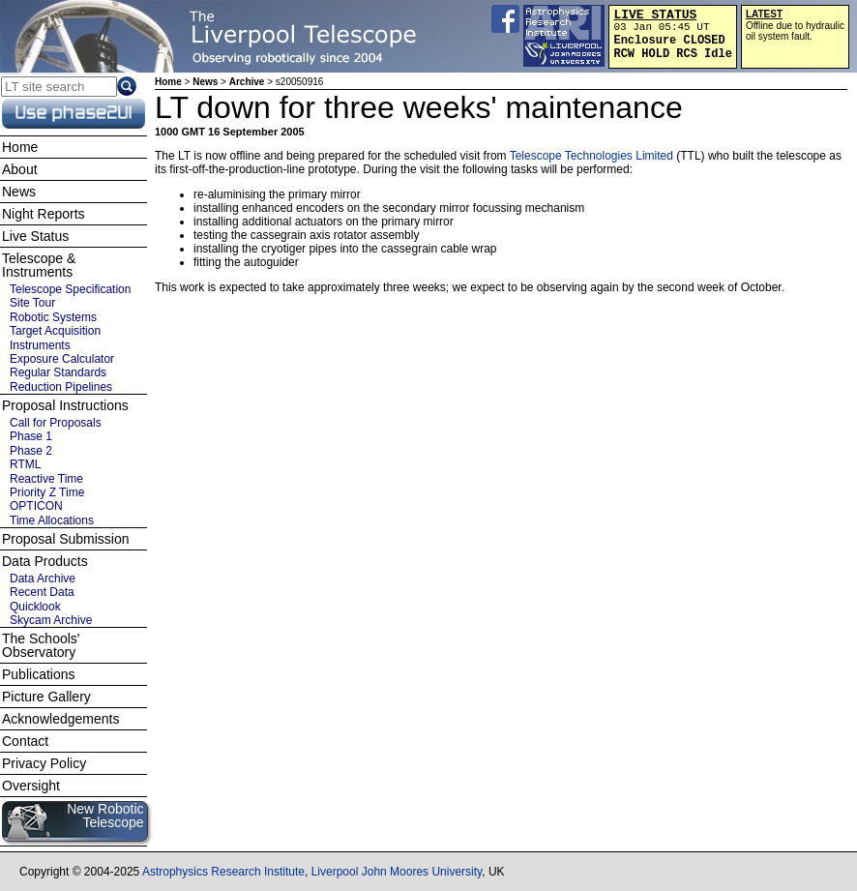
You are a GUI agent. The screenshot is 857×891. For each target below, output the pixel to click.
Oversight (31, 785)
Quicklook (35, 606)
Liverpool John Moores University (397, 871)
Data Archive (42, 578)
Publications (38, 674)
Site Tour (32, 303)
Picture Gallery (46, 696)
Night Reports (43, 214)
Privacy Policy (44, 763)
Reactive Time (46, 479)
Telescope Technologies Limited (591, 156)
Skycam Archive (51, 620)
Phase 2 (31, 451)
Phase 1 (31, 436)
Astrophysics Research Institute (223, 871)
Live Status (35, 236)
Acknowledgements (60, 719)
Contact (25, 741)
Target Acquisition (55, 331)
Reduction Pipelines (61, 387)
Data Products (45, 561)
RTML (25, 464)
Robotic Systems (53, 317)
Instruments (40, 345)
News (205, 81)
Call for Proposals (56, 423)
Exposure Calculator (62, 359)
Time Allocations (52, 520)
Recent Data (42, 592)
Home (168, 81)
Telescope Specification (70, 289)
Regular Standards (58, 372)
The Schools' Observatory (41, 645)
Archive (247, 81)
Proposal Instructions (65, 405)
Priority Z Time (47, 492)
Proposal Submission (66, 539)
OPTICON (36, 506)
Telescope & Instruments (38, 265)
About (20, 169)
